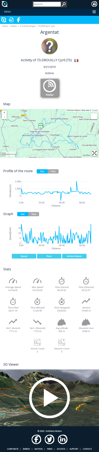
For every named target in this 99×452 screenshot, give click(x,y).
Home (5, 26)
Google (95, 110)
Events (14, 26)
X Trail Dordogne (28, 26)
